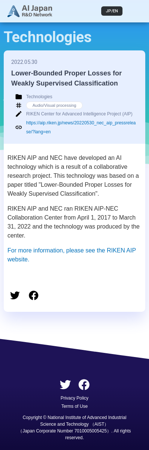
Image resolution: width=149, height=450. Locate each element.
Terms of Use (74, 406)
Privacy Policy (74, 398)
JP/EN (112, 11)
